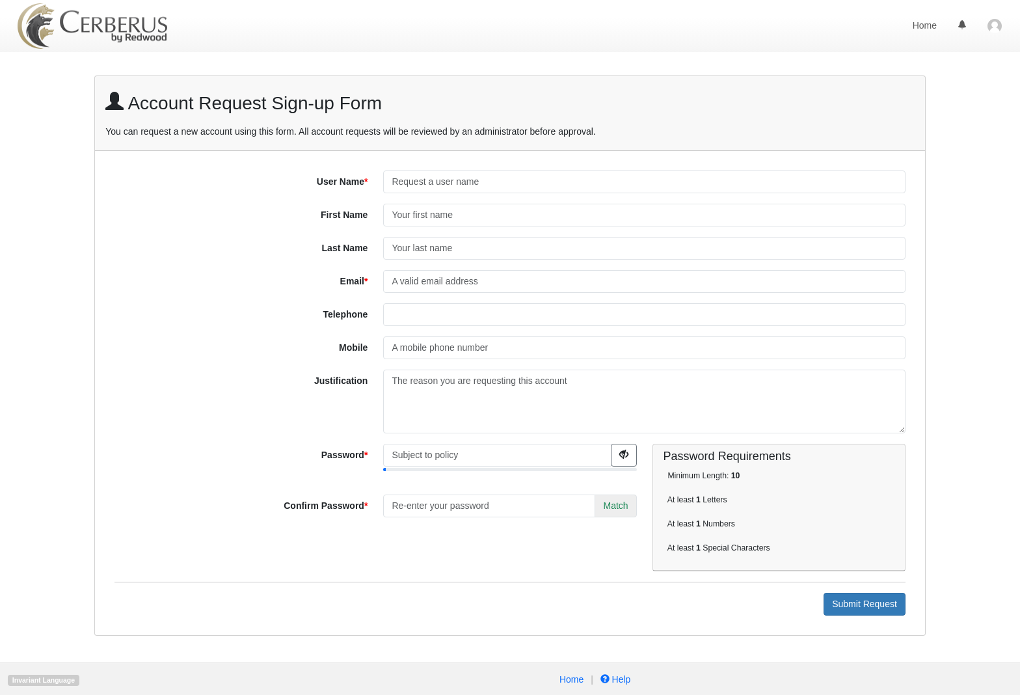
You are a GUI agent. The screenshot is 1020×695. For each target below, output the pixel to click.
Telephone (345, 314)
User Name (340, 181)
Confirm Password (324, 505)
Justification (341, 380)
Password (342, 455)
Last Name (345, 248)
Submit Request (864, 604)
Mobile (353, 347)
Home (925, 25)
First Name (344, 215)
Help (614, 679)
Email (352, 281)
